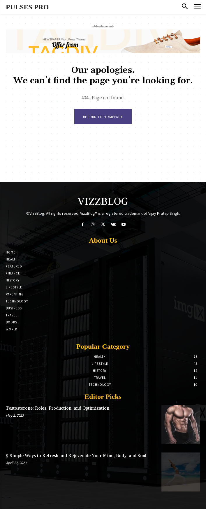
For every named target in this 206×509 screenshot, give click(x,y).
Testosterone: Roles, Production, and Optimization (57, 408)
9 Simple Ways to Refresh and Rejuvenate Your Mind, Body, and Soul (76, 456)
